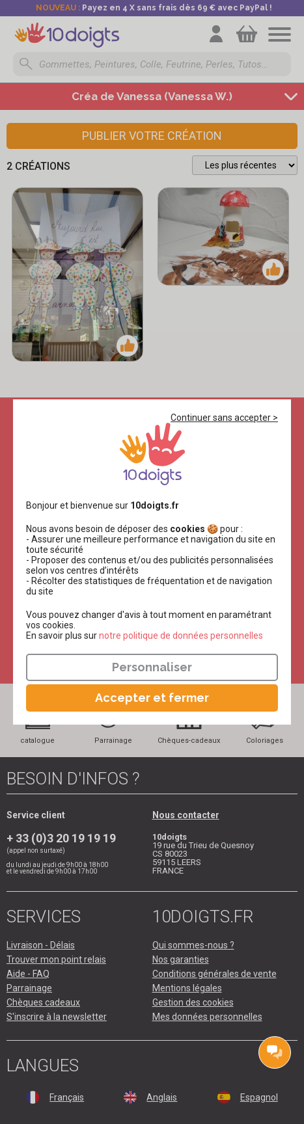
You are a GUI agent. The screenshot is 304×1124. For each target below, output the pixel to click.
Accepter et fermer (152, 697)
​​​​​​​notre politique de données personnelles (181, 635)
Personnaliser (152, 667)
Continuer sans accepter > (224, 417)
